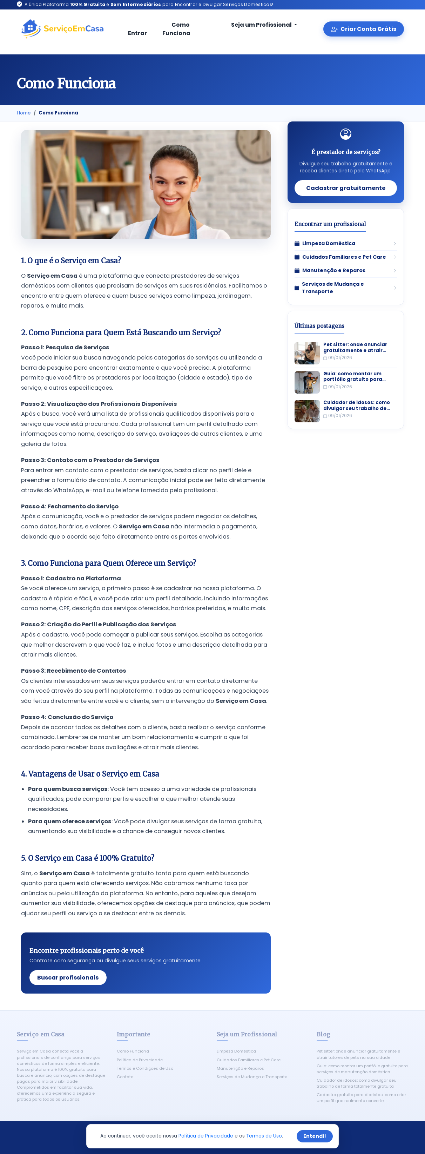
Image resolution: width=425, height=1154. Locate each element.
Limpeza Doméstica (236, 1051)
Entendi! (314, 1136)
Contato (125, 1077)
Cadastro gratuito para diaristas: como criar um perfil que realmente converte (361, 1097)
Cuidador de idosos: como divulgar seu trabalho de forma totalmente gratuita (358, 405)
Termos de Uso (264, 1136)
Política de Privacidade (140, 1060)
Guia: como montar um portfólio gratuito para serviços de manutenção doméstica (355, 377)
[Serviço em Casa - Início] (62, 29)
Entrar (137, 29)
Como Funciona (176, 29)
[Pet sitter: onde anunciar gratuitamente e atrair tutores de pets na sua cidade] (307, 353)
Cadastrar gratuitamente (345, 188)
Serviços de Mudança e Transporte (252, 1077)
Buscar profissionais (68, 978)
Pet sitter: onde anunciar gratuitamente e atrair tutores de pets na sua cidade (355, 348)
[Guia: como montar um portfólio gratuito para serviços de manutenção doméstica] (307, 382)
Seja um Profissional (257, 25)
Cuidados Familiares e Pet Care (249, 1060)
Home (24, 113)
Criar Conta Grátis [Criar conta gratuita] (363, 29)
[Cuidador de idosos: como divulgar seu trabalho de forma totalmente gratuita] (307, 411)
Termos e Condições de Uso (145, 1068)
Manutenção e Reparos (240, 1068)
